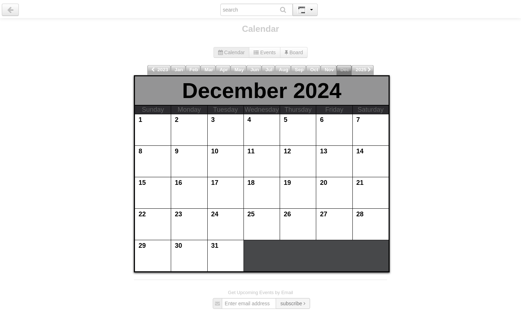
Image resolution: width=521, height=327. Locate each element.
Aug (283, 69)
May (239, 69)
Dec (344, 69)
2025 (363, 69)
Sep (299, 69)
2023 (159, 69)
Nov (329, 69)
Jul (269, 69)
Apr (224, 69)
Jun (254, 69)
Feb (194, 69)
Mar (208, 69)
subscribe (292, 303)
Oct (314, 69)
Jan (179, 69)
